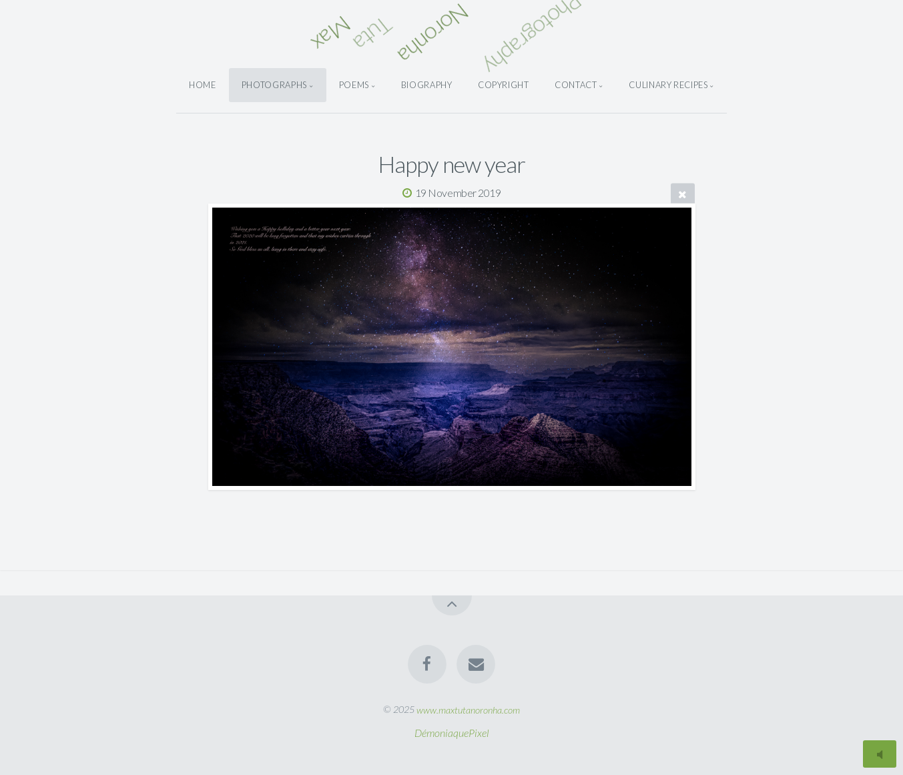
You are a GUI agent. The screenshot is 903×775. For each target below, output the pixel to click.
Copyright (503, 84)
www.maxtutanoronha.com (468, 709)
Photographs (274, 84)
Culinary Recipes (668, 84)
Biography (427, 84)
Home (202, 84)
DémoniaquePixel (451, 732)
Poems (354, 84)
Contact (576, 84)
